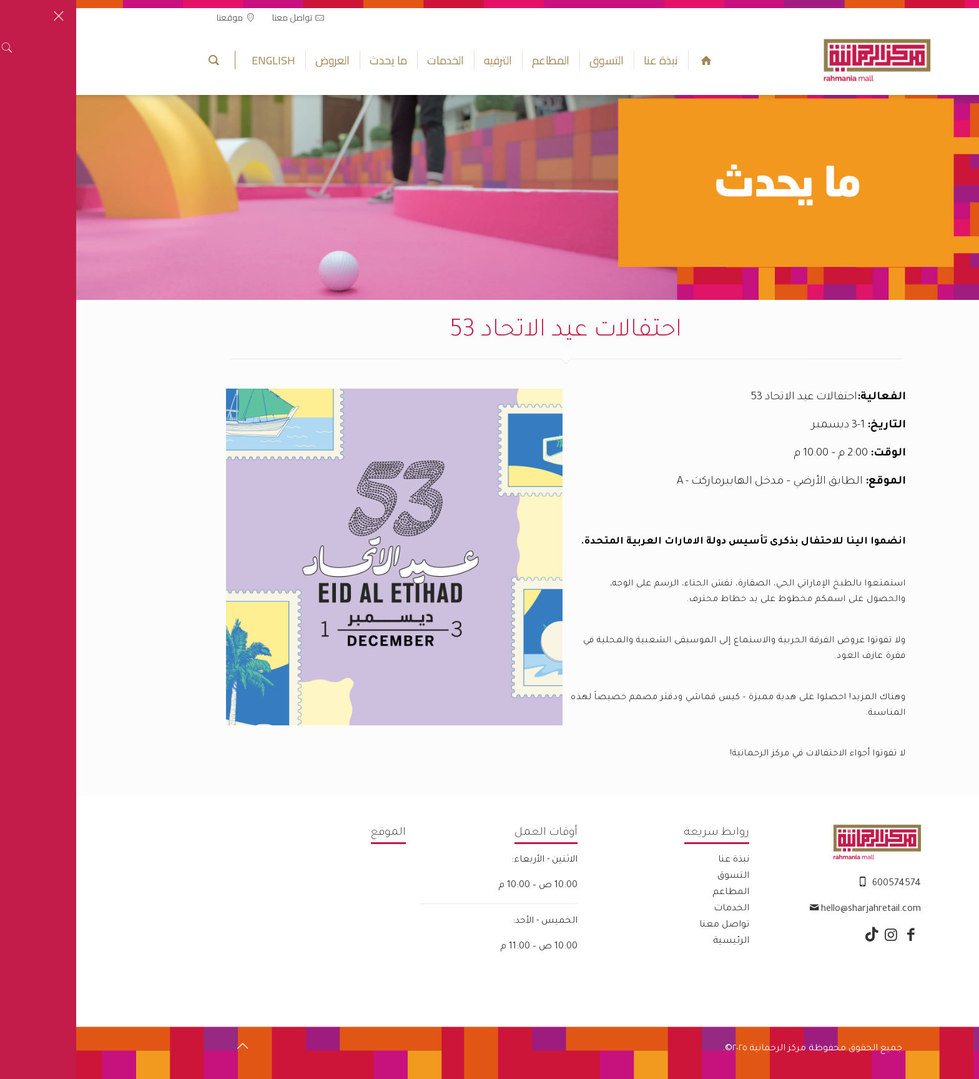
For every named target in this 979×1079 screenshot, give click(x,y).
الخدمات (655, 909)
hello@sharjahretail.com (795, 910)
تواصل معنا (648, 925)
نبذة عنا (657, 860)
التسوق (657, 877)
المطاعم (654, 893)
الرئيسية (655, 942)
